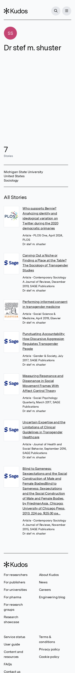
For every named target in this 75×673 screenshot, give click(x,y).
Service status (14, 637)
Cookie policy (49, 657)
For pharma (12, 597)
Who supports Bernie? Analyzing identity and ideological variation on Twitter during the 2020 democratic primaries (40, 218)
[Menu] (66, 11)
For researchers (16, 575)
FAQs (8, 664)
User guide (12, 644)
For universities (15, 590)
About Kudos (49, 575)
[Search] (55, 11)
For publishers (14, 582)
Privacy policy (49, 649)
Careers (45, 590)
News (43, 582)
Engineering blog (52, 597)
